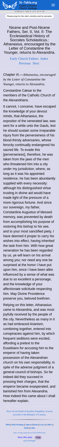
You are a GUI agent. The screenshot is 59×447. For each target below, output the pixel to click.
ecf (38, 11)
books (27, 11)
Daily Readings (17, 425)
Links (33, 428)
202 (43, 11)
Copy (38, 437)
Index (44, 58)
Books (35, 425)
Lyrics (42, 425)
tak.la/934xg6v (29, 440)
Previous (25, 63)
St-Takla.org (18, 11)
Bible (8, 425)
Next (36, 63)
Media (26, 428)
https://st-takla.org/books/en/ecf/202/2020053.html (29, 433)
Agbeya (28, 425)
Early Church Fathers (24, 58)
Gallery (49, 425)
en (33, 11)
